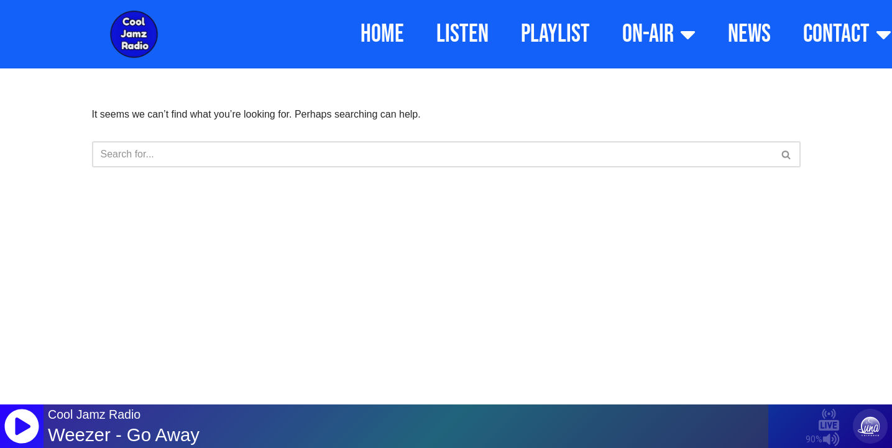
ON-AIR (659, 34)
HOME (382, 34)
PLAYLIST (555, 34)
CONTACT (847, 34)
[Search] (432, 154)
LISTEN (462, 34)
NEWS (749, 34)
